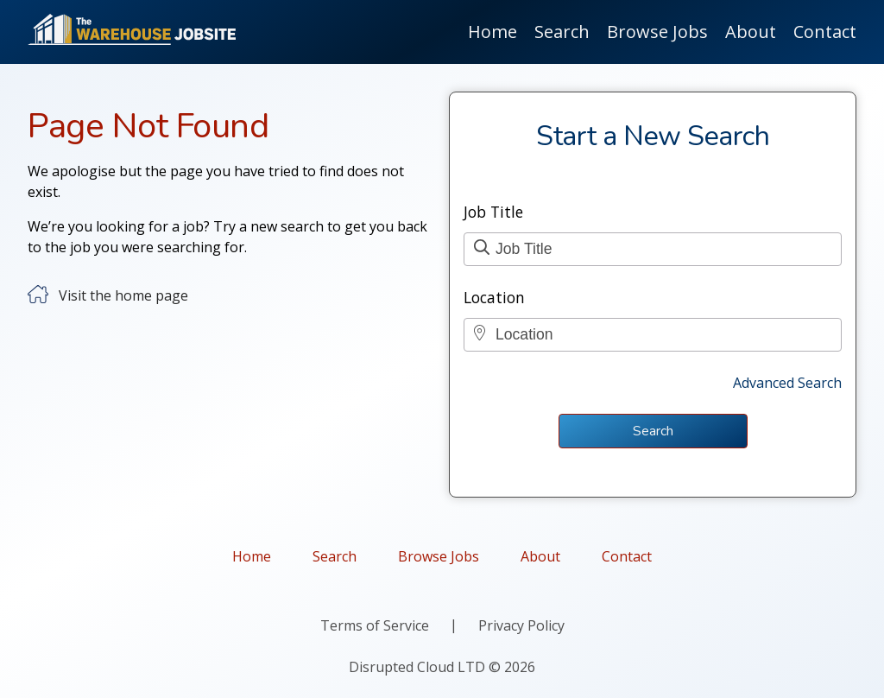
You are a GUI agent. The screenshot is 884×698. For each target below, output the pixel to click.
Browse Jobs (657, 31)
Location (494, 297)
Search (562, 31)
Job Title (493, 211)
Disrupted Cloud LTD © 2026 (442, 666)
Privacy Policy (521, 625)
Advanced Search (787, 382)
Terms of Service (374, 625)
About (750, 31)
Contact (824, 31)
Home (492, 31)
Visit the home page (123, 295)
